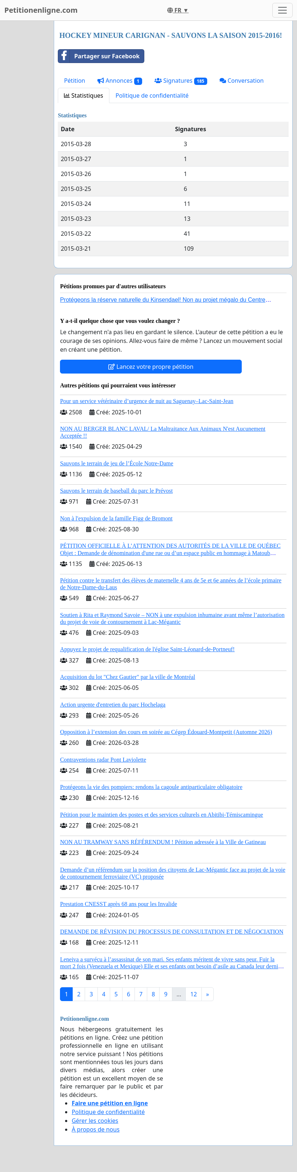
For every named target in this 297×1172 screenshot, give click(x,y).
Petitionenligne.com (41, 10)
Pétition (74, 81)
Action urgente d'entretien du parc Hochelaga (112, 705)
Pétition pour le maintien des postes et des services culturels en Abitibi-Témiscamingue (161, 815)
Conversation (242, 81)
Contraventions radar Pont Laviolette (103, 760)
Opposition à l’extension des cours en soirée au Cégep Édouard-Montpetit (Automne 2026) (166, 732)
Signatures (180, 81)
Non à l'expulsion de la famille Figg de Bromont (116, 518)
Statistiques (83, 95)
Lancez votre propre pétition (150, 367)
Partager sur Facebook (99, 56)
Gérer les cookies (95, 1121)
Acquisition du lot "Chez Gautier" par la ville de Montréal (127, 677)
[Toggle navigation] (282, 10)
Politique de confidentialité (152, 95)
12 (193, 994)
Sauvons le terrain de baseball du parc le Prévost (116, 491)
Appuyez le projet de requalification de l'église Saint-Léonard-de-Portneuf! (147, 649)
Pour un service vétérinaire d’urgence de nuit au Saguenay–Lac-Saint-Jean (146, 401)
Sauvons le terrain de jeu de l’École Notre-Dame (116, 463)
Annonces (119, 81)
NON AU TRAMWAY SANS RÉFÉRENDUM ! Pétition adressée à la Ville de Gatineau (163, 842)
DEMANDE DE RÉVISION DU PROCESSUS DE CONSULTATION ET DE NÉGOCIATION (171, 932)
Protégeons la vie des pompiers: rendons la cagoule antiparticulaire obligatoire (151, 787)
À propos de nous (96, 1129)
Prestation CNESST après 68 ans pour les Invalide (118, 904)
